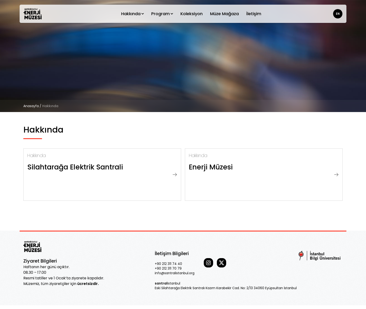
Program (162, 14)
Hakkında (132, 14)
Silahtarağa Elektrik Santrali (75, 167)
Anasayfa (31, 106)
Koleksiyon (191, 14)
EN (338, 14)
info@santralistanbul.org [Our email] (174, 273)
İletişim (253, 14)
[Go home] (33, 14)
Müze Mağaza (224, 14)
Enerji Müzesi (211, 167)
